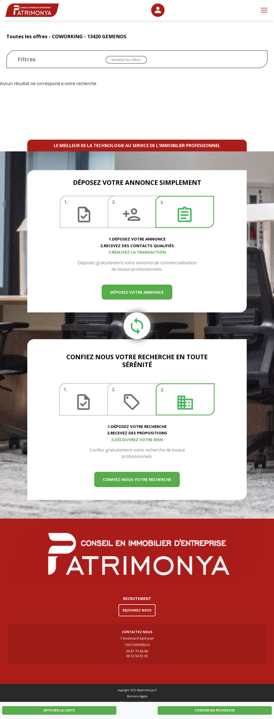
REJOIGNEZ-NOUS (137, 610)
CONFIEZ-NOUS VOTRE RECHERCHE (137, 479)
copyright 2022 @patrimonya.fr (137, 690)
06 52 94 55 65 (137, 656)
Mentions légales (137, 696)
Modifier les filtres (126, 59)
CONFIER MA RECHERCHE (215, 710)
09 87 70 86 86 (137, 651)
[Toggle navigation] (264, 10)
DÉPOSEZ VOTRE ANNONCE (137, 292)
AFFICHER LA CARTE (59, 710)
